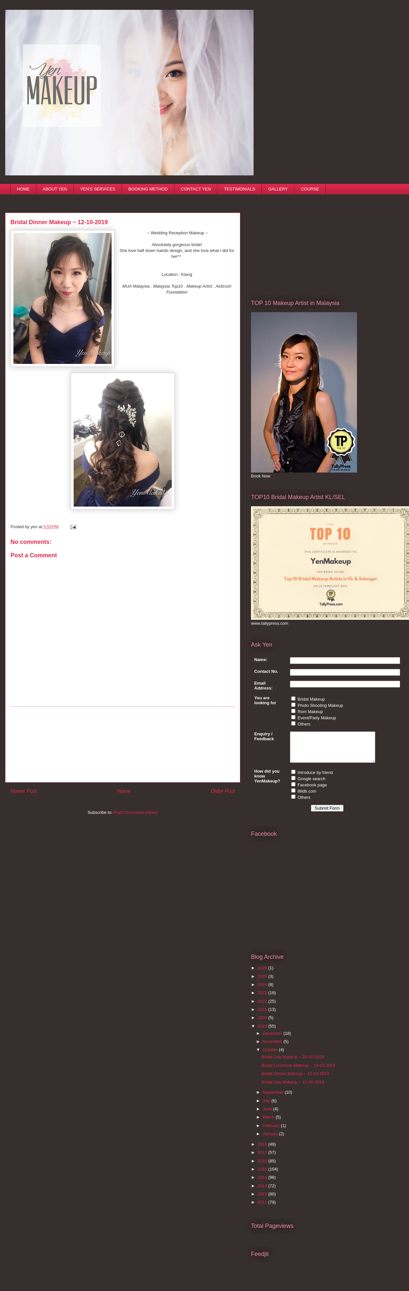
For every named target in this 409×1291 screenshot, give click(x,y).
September (274, 1098)
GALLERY (278, 189)
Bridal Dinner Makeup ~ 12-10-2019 (295, 1079)
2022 (263, 1007)
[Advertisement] (122, 744)
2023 (263, 998)
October (271, 1055)
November (273, 1047)
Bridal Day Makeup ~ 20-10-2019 (292, 1062)
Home (124, 791)
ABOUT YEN (55, 189)
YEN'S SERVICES (97, 189)
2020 (263, 1023)
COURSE (310, 189)
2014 (263, 1183)
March (269, 1123)
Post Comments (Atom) (136, 812)
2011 (263, 1208)
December (273, 1039)
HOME (23, 189)
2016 (263, 1166)
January (271, 1139)
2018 (263, 1150)
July (267, 1106)
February (272, 1131)
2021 (263, 1015)
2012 (263, 1199)
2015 (263, 1175)
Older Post (223, 791)
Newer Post (23, 791)
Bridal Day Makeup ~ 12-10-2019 (292, 1087)
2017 (263, 1158)
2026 (263, 973)
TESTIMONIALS (239, 189)
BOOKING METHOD (148, 189)
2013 (263, 1191)
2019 (263, 1032)
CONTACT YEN (196, 189)
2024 (263, 990)
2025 (263, 982)
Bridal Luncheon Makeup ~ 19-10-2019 (298, 1071)
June (268, 1114)
